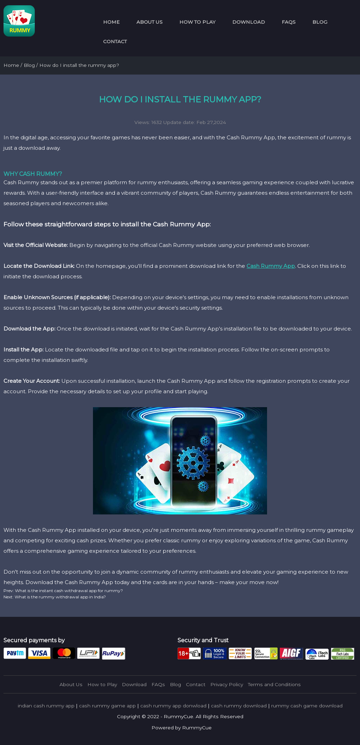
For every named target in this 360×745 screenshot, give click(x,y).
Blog (319, 22)
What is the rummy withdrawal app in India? (60, 596)
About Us (149, 22)
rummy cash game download (307, 705)
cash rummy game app (107, 705)
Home (111, 22)
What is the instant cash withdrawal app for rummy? (68, 590)
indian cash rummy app (46, 705)
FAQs (289, 22)
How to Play (197, 22)
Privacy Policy (226, 684)
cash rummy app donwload (173, 705)
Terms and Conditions (274, 684)
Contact (115, 41)
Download (248, 22)
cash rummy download (239, 705)
